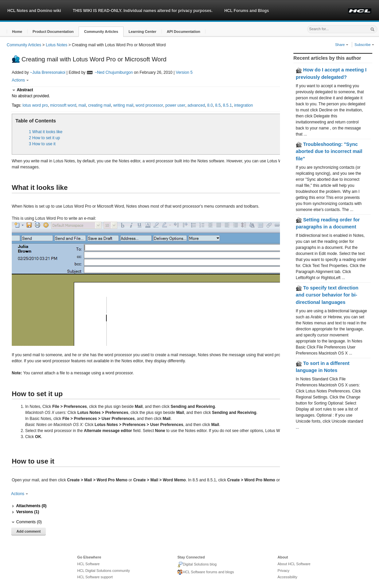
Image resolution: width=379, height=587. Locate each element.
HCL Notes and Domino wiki (34, 10)
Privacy (283, 571)
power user (175, 105)
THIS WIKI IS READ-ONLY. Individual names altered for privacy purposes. (142, 10)
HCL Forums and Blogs (246, 10)
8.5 (218, 105)
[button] (17, 31)
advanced (196, 105)
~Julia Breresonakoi (47, 72)
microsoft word (63, 105)
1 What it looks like (45, 131)
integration (243, 105)
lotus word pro (35, 105)
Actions (20, 80)
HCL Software (88, 564)
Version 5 (184, 72)
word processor (149, 105)
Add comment (28, 531)
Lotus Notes (56, 45)
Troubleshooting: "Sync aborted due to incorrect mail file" (329, 151)
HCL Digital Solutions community (103, 571)
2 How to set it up (44, 138)
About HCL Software (294, 564)
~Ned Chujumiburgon (114, 72)
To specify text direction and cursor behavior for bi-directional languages (327, 295)
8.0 (210, 105)
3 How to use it (42, 144)
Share (341, 45)
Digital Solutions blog (197, 564)
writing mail (123, 105)
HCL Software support (95, 577)
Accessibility (287, 577)
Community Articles (24, 45)
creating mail (99, 105)
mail (82, 105)
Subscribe (364, 45)
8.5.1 (227, 105)
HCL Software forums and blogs (205, 572)
